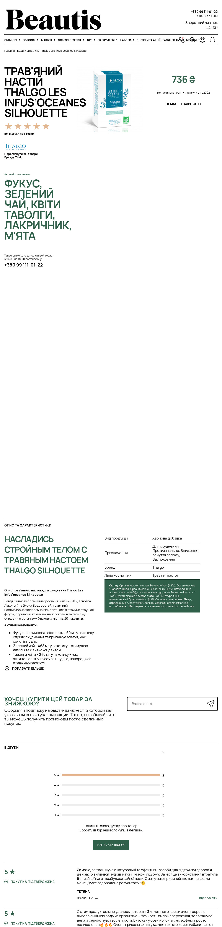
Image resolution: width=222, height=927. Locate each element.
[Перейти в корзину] (212, 39)
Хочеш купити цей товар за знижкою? (48, 701)
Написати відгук (110, 845)
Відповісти (208, 898)
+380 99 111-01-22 (204, 12)
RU (215, 27)
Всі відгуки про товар (19, 134)
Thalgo (158, 567)
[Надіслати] (210, 703)
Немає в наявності (184, 104)
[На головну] (53, 28)
